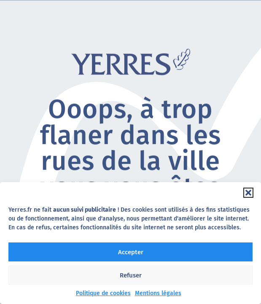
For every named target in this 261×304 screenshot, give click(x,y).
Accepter (130, 252)
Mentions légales (158, 293)
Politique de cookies (103, 293)
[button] (248, 192)
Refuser (131, 275)
